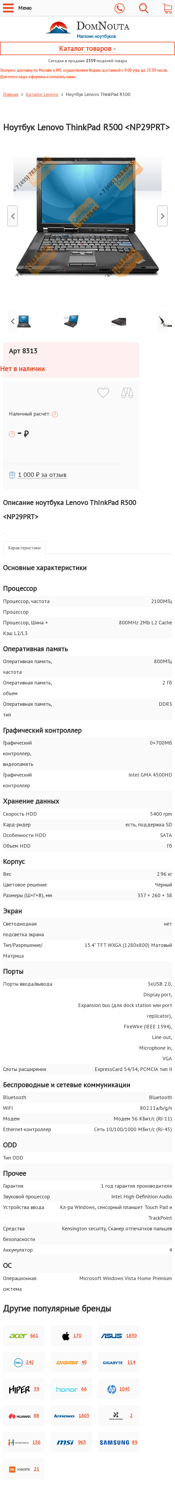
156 (23, 1442)
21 (24, 1469)
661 (23, 1336)
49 (71, 1362)
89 (118, 1442)
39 (24, 1389)
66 (71, 1389)
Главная (10, 94)
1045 (118, 1389)
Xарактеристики (24, 548)
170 (71, 1336)
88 (24, 1416)
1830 (119, 1336)
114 (118, 1362)
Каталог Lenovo (39, 94)
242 (24, 1362)
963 (71, 1442)
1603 (71, 1416)
